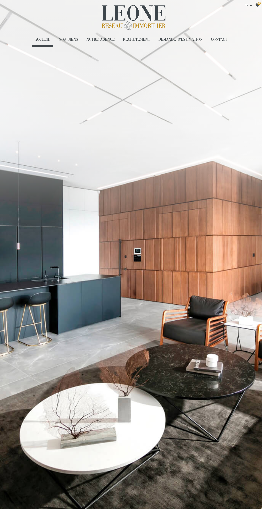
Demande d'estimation (180, 39)
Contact (219, 39)
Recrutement (136, 39)
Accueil (42, 39)
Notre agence (100, 39)
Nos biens (68, 39)
